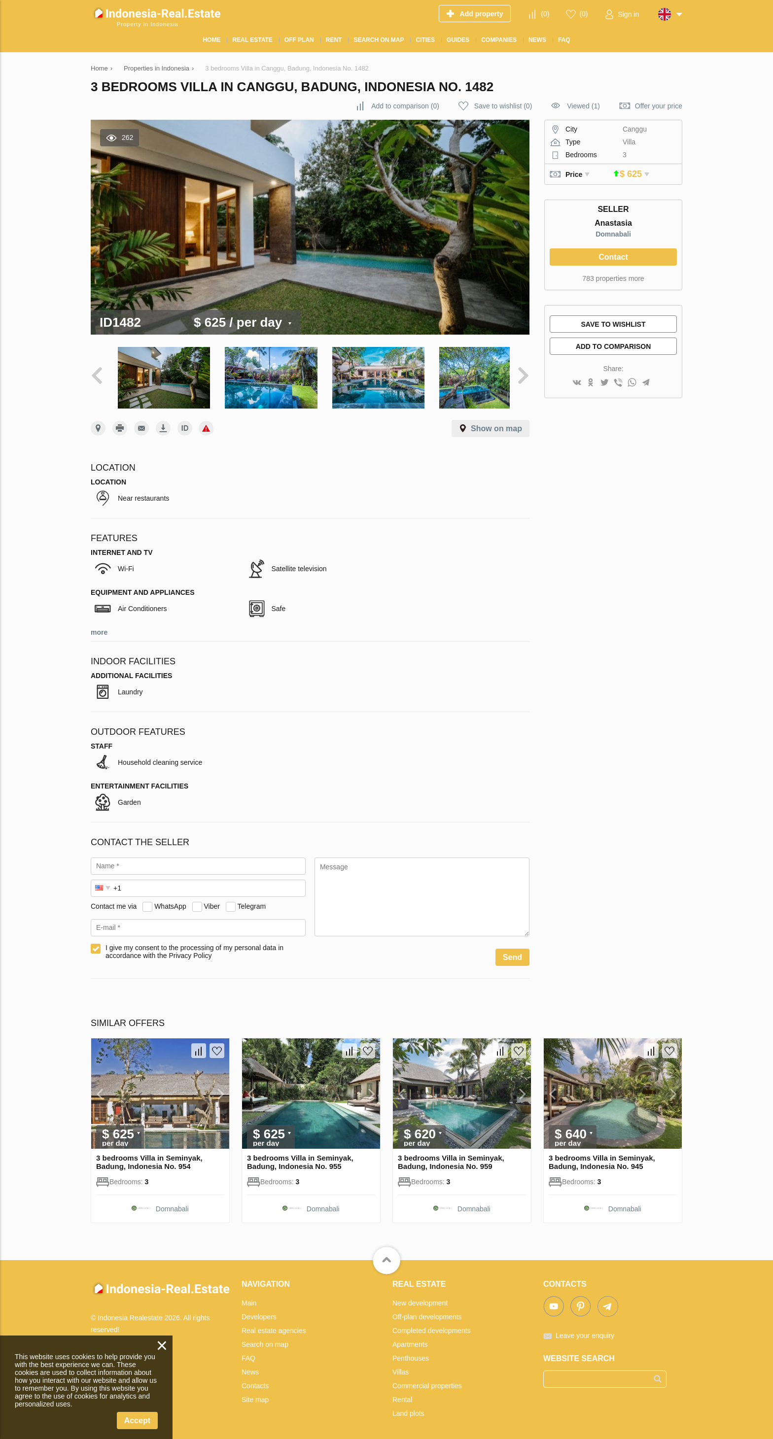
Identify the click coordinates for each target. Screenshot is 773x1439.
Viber (212, 901)
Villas (400, 1367)
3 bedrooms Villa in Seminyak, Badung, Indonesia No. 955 (300, 1157)
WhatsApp (170, 901)
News (250, 1367)
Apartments (410, 1339)
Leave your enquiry (585, 1331)
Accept (137, 1420)
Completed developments (431, 1326)
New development (420, 1298)
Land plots (408, 1408)
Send (512, 952)
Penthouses (410, 1353)
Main (249, 1298)
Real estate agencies (274, 1326)
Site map (255, 1395)
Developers (259, 1312)
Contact (613, 257)
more (99, 627)
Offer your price (658, 106)
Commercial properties (427, 1381)
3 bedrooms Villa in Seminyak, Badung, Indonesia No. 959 (451, 1157)
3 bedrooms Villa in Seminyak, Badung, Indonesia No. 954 (149, 1157)
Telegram (252, 901)
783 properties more (613, 278)
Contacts (255, 1381)
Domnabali (613, 234)
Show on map (496, 423)
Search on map (265, 1339)
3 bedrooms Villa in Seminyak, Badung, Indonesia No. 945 (602, 1157)
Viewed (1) (583, 106)
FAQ (248, 1353)
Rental (402, 1395)
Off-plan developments (427, 1312)
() (545, 14)
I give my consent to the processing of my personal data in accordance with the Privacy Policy (194, 947)
